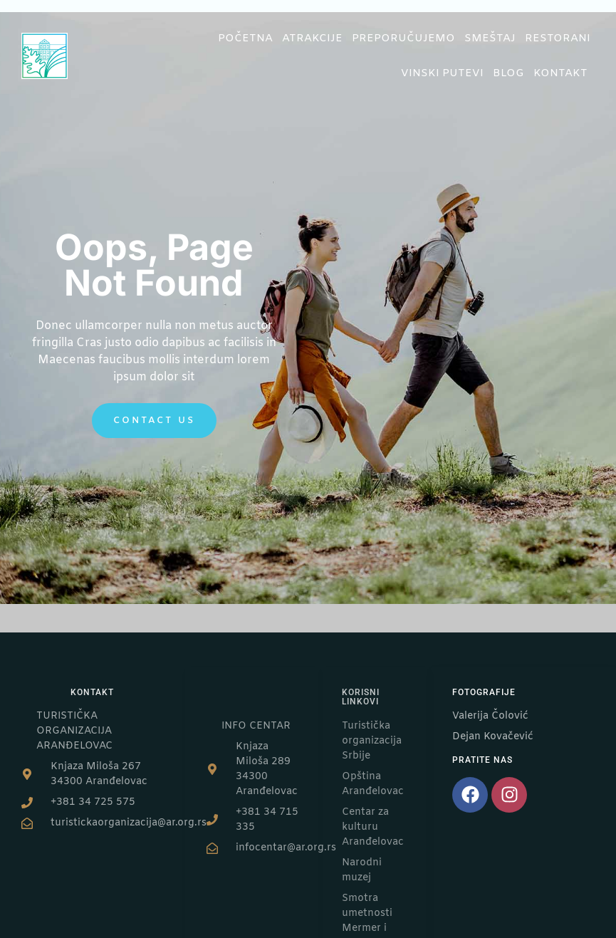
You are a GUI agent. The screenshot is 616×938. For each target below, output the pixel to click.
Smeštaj (490, 38)
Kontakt (564, 73)
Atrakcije (312, 38)
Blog (508, 73)
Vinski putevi (442, 73)
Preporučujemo (403, 38)
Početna (245, 38)
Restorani (557, 38)
